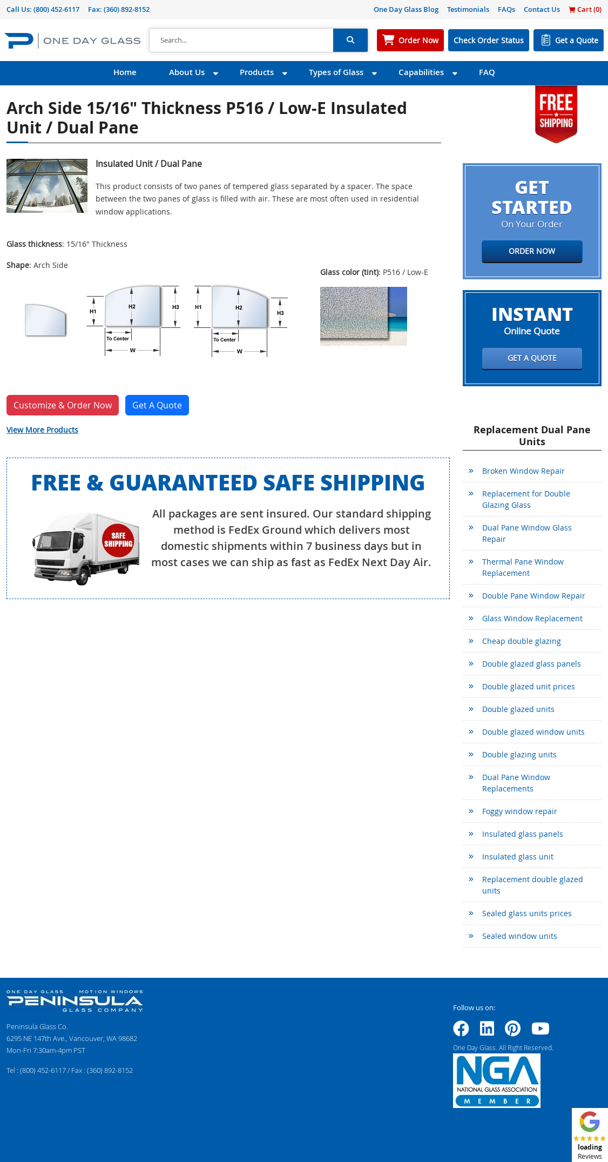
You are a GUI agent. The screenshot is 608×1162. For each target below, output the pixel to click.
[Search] (241, 40)
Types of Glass (336, 72)
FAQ (487, 72)
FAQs (506, 9)
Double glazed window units (533, 732)
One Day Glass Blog (406, 9)
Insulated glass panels (522, 834)
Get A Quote (157, 405)
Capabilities (421, 72)
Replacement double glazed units (532, 885)
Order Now (418, 40)
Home (125, 72)
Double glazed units (518, 709)
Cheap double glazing (521, 641)
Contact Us (542, 9)
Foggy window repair (519, 811)
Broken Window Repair (523, 471)
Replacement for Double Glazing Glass (526, 499)
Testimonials (468, 9)
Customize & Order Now (62, 405)
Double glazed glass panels (531, 664)
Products (257, 72)
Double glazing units (519, 754)
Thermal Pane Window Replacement (523, 567)
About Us (187, 72)
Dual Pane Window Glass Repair (527, 533)
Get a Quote (576, 40)
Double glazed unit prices (528, 686)
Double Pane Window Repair (533, 595)
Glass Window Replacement (532, 618)
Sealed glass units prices (527, 913)
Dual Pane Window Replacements (516, 783)
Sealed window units (519, 936)
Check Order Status (489, 40)
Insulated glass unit (517, 856)
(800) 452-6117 (56, 9)
